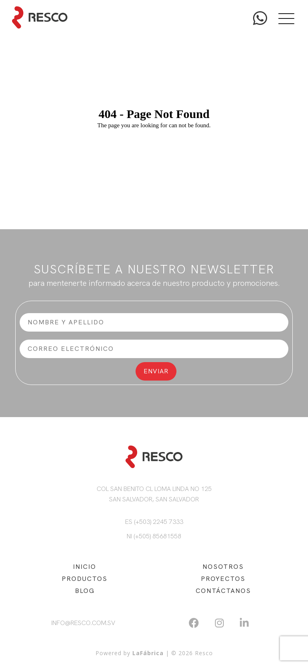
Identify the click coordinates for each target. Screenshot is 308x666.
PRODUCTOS (84, 578)
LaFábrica (148, 653)
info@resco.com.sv (83, 623)
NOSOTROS (223, 566)
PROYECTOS (223, 578)
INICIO (84, 566)
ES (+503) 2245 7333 (154, 521)
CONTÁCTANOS (223, 591)
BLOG (85, 591)
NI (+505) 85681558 (154, 536)
